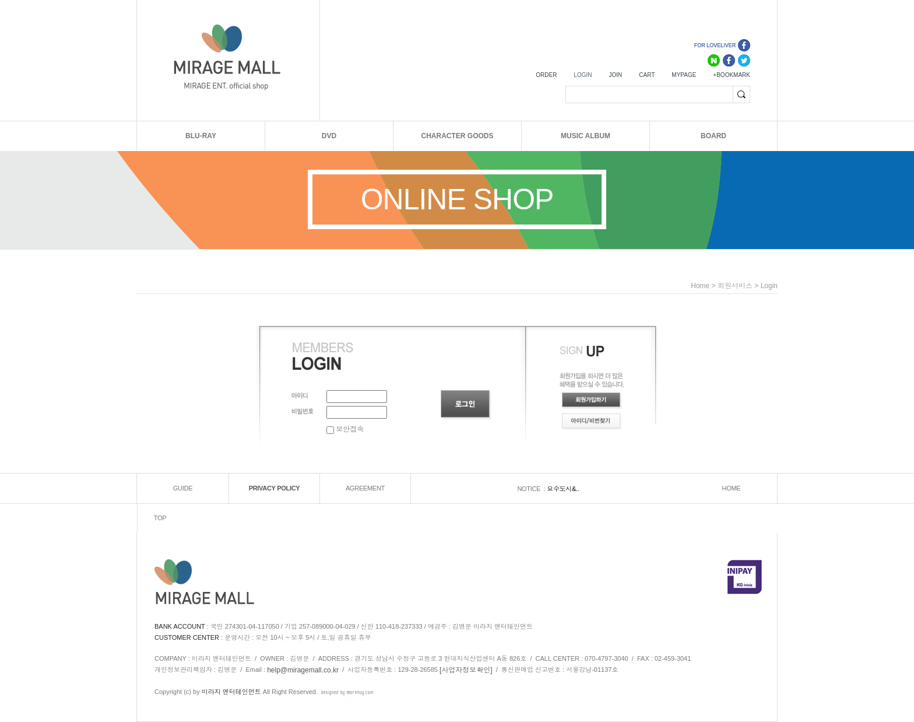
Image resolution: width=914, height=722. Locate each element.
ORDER (546, 75)
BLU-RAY (200, 136)
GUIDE (182, 488)
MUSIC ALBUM (585, 136)
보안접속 (345, 429)
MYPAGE (684, 75)
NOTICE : (532, 488)
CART (647, 75)
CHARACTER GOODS (457, 136)
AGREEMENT (365, 488)
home (700, 286)
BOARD (713, 136)
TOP (160, 518)
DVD (329, 136)
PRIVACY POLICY (274, 488)
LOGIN (583, 75)
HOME (731, 488)
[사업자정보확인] (466, 670)
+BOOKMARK (731, 75)
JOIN (615, 75)
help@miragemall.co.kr (303, 670)
